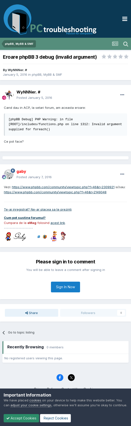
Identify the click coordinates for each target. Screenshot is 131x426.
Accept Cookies (21, 418)
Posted (34, 98)
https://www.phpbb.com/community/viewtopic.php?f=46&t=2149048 (55, 192)
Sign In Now (65, 287)
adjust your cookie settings (30, 405)
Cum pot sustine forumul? (25, 218)
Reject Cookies (55, 418)
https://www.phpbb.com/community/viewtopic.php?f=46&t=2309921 (63, 187)
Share (31, 312)
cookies (35, 400)
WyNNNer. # (17, 70)
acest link (57, 223)
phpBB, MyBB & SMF (47, 74)
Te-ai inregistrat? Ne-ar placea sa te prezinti (38, 209)
